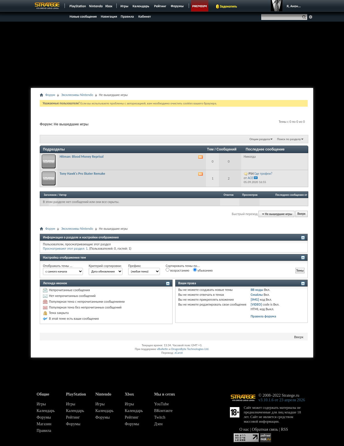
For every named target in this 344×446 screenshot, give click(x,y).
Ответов (229, 195)
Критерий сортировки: (105, 266)
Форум (50, 95)
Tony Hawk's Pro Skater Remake (82, 174)
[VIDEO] (256, 304)
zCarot (179, 353)
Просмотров (250, 195)
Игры (41, 404)
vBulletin (162, 349)
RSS (284, 429)
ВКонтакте (163, 411)
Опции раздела (260, 139)
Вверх (301, 214)
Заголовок (50, 195)
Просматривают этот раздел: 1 (65, 248)
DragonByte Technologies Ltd (189, 349)
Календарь (46, 411)
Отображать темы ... (57, 266)
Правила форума (263, 316)
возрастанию (177, 270)
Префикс (134, 266)
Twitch (159, 417)
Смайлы (257, 295)
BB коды (257, 290)
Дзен (158, 424)
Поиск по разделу (289, 139)
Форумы (44, 417)
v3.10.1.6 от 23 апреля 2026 (281, 400)
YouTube (161, 404)
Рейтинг (73, 417)
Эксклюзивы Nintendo (77, 95)
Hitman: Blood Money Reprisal (81, 157)
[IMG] (255, 300)
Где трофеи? (263, 174)
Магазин (44, 424)
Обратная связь (265, 429)
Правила (44, 430)
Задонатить (228, 6)
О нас (244, 429)
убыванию (203, 270)
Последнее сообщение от (291, 195)
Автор (63, 195)
